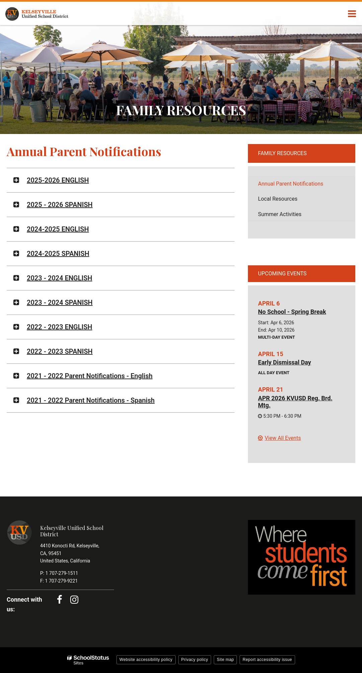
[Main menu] (352, 13)
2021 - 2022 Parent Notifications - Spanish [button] (91, 400)
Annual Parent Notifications (290, 184)
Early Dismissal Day (284, 362)
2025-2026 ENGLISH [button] (58, 180)
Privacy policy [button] (194, 659)
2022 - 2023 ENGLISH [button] (59, 327)
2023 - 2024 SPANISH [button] (60, 302)
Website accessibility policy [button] (146, 659)
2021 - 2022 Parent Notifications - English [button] (90, 376)
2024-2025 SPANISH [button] (58, 254)
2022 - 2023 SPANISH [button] (60, 351)
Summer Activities (279, 214)
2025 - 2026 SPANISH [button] (60, 205)
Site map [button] (225, 659)
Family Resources (282, 153)
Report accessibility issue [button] (267, 659)
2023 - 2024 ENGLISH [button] (59, 278)
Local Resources (277, 199)
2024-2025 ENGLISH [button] (58, 229)
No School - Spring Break (292, 311)
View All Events (283, 438)
